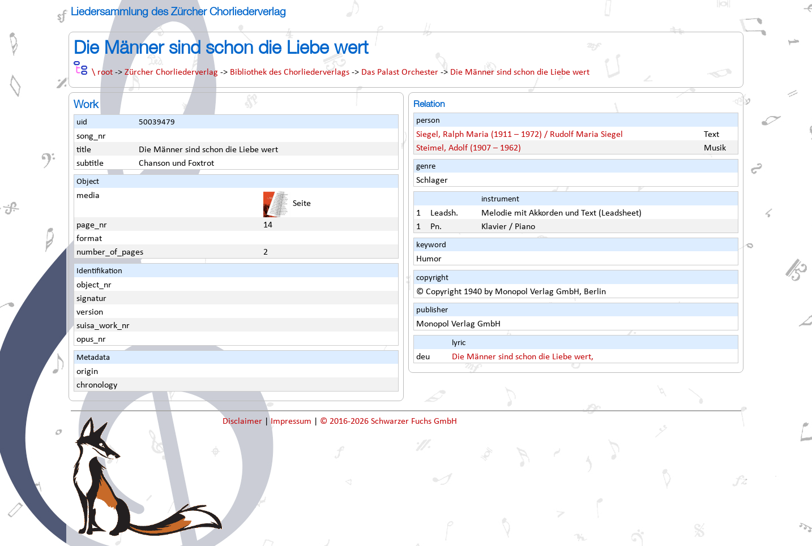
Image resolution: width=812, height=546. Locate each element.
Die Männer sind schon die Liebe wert (519, 72)
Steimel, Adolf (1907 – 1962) (468, 148)
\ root (102, 72)
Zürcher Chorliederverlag (171, 72)
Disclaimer (243, 421)
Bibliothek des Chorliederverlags (289, 72)
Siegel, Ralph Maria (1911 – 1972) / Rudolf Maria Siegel (519, 134)
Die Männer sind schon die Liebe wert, (522, 357)
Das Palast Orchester (399, 72)
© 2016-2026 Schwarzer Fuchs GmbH (388, 421)
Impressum (292, 421)
